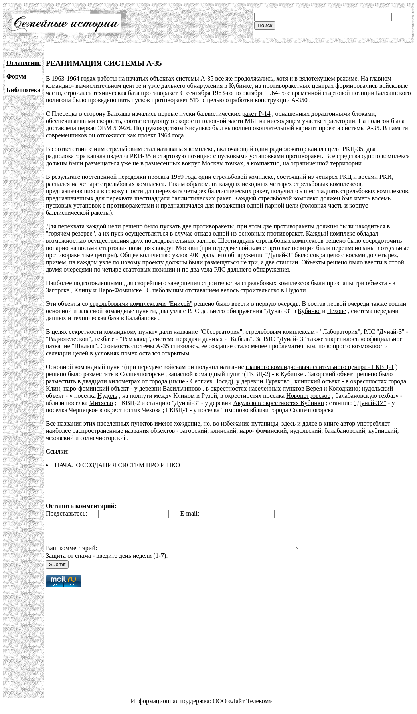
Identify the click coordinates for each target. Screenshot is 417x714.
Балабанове (140, 318)
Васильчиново (181, 388)
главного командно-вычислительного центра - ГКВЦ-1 (320, 366)
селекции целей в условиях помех (92, 353)
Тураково (277, 381)
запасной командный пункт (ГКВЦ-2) (219, 374)
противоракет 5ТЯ (176, 100)
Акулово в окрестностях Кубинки (278, 402)
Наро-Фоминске (120, 290)
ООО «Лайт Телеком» (242, 707)
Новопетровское (308, 395)
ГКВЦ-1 (177, 410)
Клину (83, 290)
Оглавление (23, 63)
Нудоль (107, 395)
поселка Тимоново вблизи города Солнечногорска (266, 410)
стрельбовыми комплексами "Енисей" (141, 303)
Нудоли (296, 290)
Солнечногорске (142, 374)
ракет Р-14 (256, 113)
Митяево (101, 402)
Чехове (336, 310)
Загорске (57, 290)
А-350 (299, 100)
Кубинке (309, 310)
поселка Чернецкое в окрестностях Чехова (103, 410)
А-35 (206, 78)
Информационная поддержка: (172, 707)
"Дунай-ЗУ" (370, 402)
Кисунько (198, 128)
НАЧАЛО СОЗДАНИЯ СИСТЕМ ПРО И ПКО (117, 465)
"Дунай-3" (279, 255)
